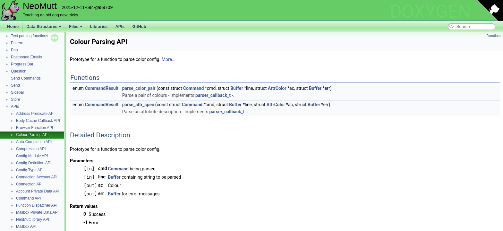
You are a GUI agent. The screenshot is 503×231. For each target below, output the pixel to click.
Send (15, 85)
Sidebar (17, 92)
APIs (119, 26)
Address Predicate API (35, 113)
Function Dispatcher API (36, 205)
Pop (14, 50)
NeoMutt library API (32, 219)
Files (75, 26)
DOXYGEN (430, 11)
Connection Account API (36, 177)
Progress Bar (22, 64)
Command (193, 88)
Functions (493, 36)
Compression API (31, 149)
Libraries (99, 26)
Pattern (17, 43)
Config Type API (30, 170)
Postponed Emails (26, 57)
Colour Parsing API (32, 135)
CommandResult (102, 88)
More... (168, 59)
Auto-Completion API (34, 142)
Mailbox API (26, 226)
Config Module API (32, 156)
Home (13, 26)
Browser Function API (34, 127)
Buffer (236, 88)
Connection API (29, 184)
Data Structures (43, 26)
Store (15, 99)
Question (18, 71)
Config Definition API (33, 163)
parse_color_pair (139, 88)
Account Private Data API (37, 191)
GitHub (139, 26)
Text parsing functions (29, 36)
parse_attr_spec (138, 104)
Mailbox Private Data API (37, 212)
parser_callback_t (213, 95)
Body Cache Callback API (38, 120)
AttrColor (277, 88)
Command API (28, 198)
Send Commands (26, 78)
